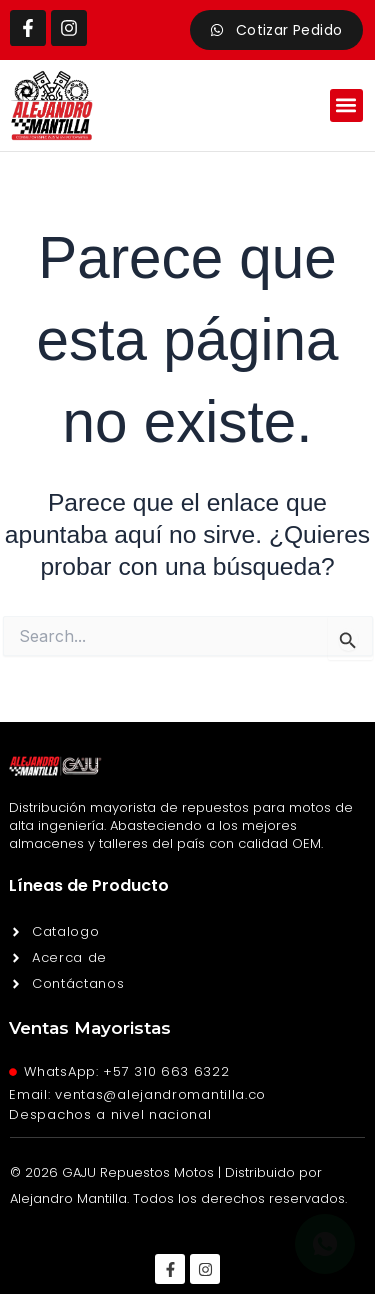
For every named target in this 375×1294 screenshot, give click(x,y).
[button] (346, 105)
